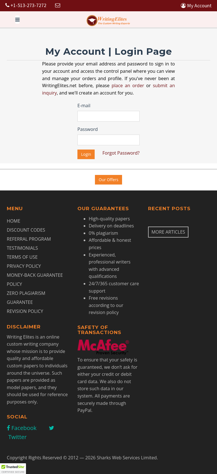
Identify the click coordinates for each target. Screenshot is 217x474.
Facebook (21, 428)
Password (87, 129)
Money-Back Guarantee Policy (35, 279)
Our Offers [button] (108, 179)
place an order (128, 85)
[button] (13, 468)
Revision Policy (25, 311)
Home (13, 221)
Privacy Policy (24, 266)
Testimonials (22, 248)
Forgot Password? (121, 153)
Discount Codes (26, 230)
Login (86, 154)
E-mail (83, 105)
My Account (196, 5)
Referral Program (29, 239)
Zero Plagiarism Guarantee (26, 297)
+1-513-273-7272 (25, 5)
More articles (168, 232)
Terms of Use (22, 257)
